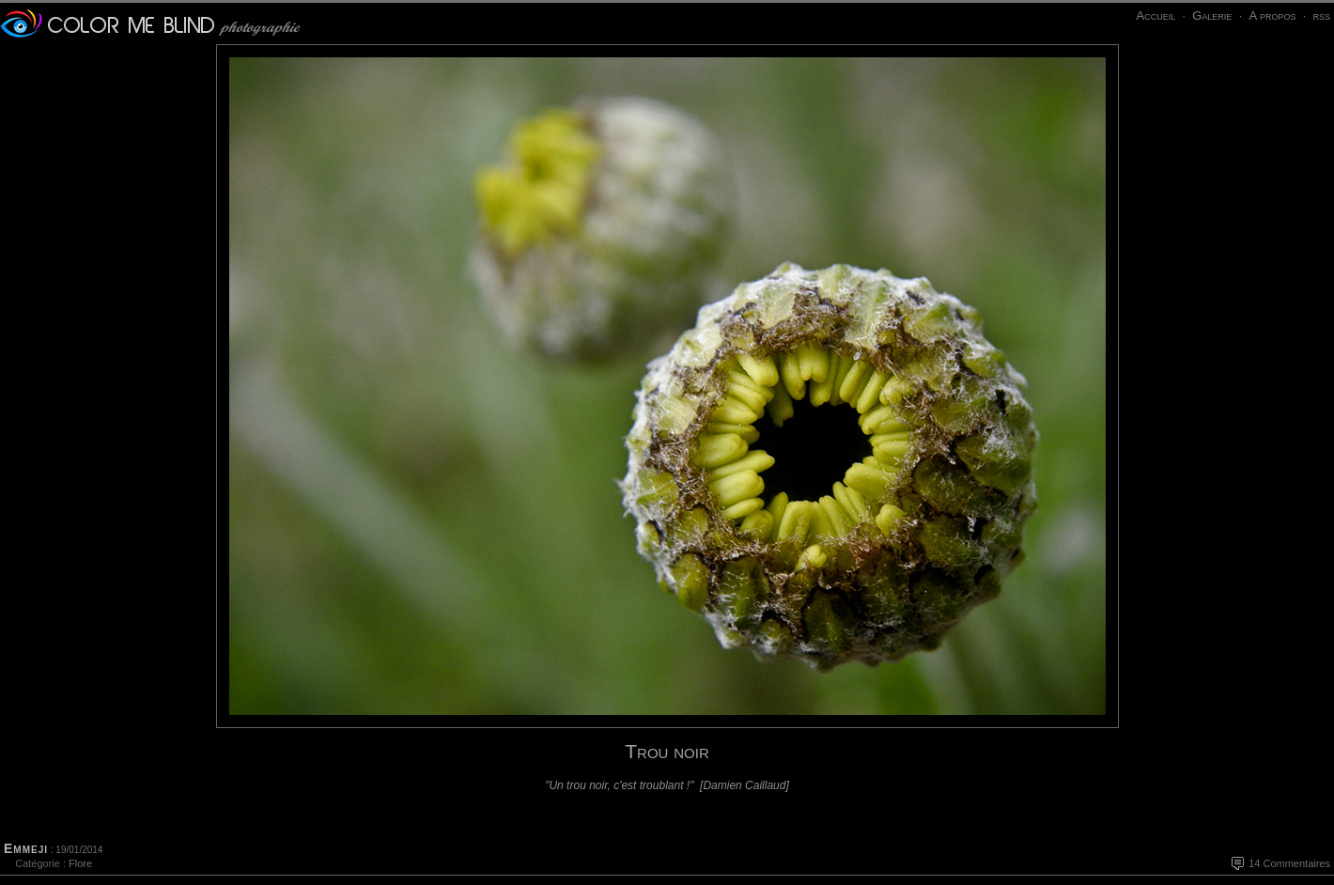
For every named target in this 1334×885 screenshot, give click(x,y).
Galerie (1212, 15)
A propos (1272, 15)
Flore (80, 863)
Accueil (1155, 15)
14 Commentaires (1289, 863)
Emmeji (26, 848)
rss (1321, 15)
